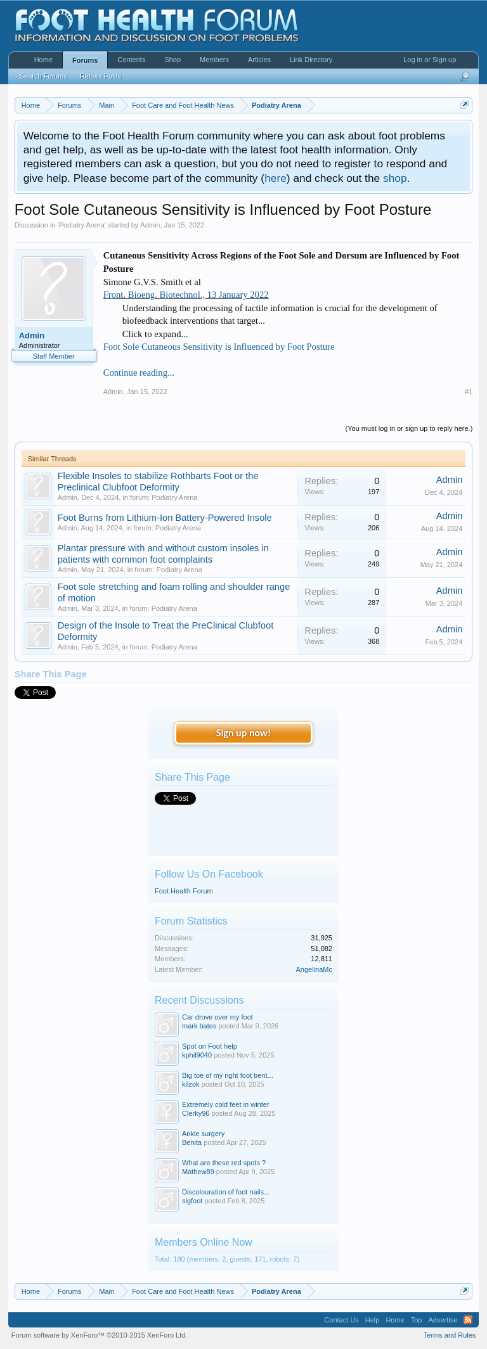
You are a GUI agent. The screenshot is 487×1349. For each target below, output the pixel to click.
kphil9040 (197, 1055)
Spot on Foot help (209, 1046)
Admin (150, 225)
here (275, 178)
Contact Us (341, 1320)
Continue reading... (138, 373)
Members (214, 59)
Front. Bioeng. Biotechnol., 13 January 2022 (186, 295)
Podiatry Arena (82, 225)
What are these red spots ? (224, 1163)
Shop (172, 59)
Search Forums (43, 76)
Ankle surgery (203, 1133)
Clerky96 (195, 1113)
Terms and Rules (450, 1335)
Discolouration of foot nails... (225, 1192)
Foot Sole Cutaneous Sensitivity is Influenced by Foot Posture (219, 347)
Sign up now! (243, 733)
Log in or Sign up (429, 59)
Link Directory (311, 59)
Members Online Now (203, 1242)
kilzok (191, 1084)
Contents (131, 59)
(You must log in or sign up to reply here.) (409, 428)
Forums (85, 60)
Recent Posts (100, 76)
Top (416, 1320)
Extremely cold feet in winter (225, 1104)
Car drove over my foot (217, 1017)
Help (372, 1320)
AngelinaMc (314, 969)
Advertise (442, 1320)
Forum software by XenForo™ (99, 1335)
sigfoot (192, 1201)
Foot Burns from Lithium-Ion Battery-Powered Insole (165, 518)
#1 (468, 391)
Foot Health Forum (184, 891)
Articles (259, 59)
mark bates (199, 1026)
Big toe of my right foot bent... (227, 1075)
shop (395, 178)
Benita (192, 1142)
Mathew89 (198, 1171)
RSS (468, 1319)
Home (43, 59)
